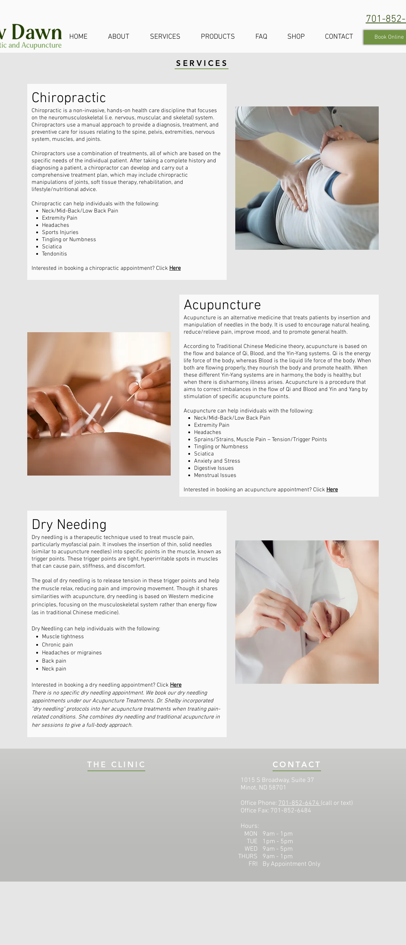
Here (175, 268)
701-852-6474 (298, 803)
